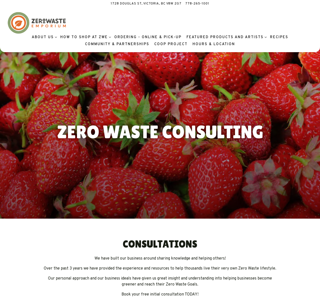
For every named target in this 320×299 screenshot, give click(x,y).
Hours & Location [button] (213, 44)
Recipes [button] (279, 37)
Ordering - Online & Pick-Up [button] (148, 37)
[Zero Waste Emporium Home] (37, 23)
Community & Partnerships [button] (117, 44)
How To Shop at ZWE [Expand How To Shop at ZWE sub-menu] (85, 37)
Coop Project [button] (171, 44)
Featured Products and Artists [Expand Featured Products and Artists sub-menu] (225, 37)
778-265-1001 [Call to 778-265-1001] (197, 4)
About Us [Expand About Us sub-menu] (44, 37)
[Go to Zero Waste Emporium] (146, 3)
